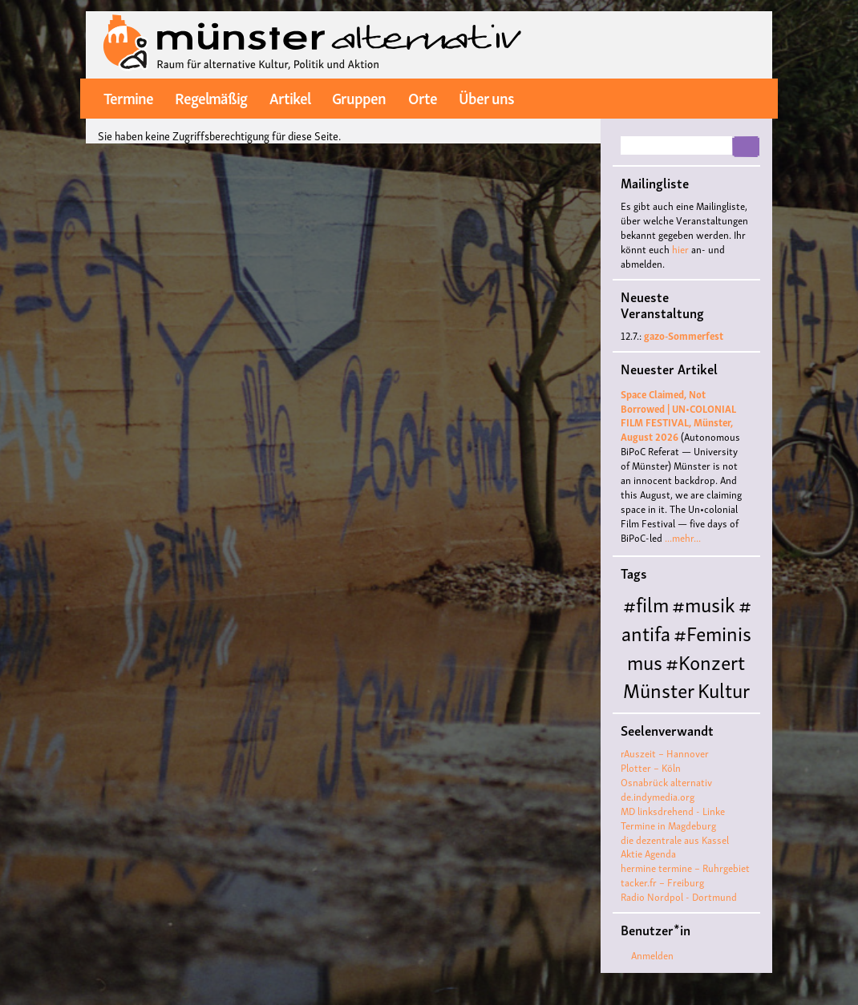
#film (646, 603)
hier (680, 248)
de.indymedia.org (657, 796)
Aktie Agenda (648, 853)
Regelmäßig (211, 97)
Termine (128, 97)
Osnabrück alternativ (666, 781)
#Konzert (705, 660)
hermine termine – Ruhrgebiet (685, 867)
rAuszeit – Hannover (665, 753)
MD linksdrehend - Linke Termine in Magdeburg (673, 817)
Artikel (289, 97)
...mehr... (683, 537)
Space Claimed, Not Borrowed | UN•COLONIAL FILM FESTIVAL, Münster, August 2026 (678, 415)
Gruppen (359, 97)
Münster (658, 688)
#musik (703, 603)
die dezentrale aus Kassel (675, 839)
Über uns (486, 97)
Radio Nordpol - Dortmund (679, 896)
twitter (717, 97)
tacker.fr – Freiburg (662, 882)
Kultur (724, 688)
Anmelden (652, 954)
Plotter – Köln (651, 767)
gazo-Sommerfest (683, 335)
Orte (422, 97)
